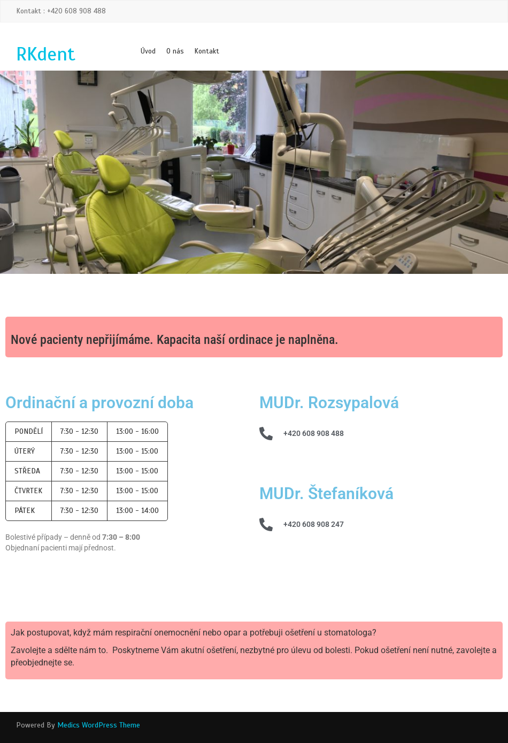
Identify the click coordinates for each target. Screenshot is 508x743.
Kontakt (207, 51)
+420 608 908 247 (313, 524)
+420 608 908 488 (313, 433)
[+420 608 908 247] (266, 524)
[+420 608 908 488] (266, 433)
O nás (175, 51)
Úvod (148, 51)
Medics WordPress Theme (98, 725)
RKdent (45, 54)
